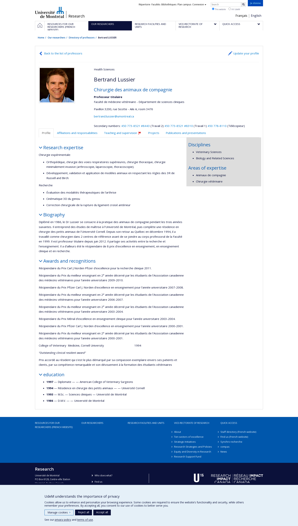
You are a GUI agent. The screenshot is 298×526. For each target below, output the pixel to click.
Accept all (102, 512)
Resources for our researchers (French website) (54, 425)
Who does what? (103, 475)
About (177, 432)
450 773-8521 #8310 (178, 126)
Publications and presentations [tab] (186, 133)
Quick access (228, 423)
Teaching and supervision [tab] (124, 134)
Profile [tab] (46, 133)
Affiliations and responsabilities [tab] (77, 133)
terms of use (85, 519)
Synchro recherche (231, 441)
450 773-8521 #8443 (135, 126)
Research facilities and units (146, 423)
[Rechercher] (243, 4)
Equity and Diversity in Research (192, 451)
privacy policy (63, 519)
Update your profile (246, 53)
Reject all (83, 512)
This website (219, 9)
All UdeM (234, 9)
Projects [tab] (153, 133)
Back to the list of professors (63, 53)
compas (225, 446)
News (223, 451)
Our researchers (56, 37)
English (256, 16)
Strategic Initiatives (185, 441)
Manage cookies (59, 512)
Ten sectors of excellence (189, 436)
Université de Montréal (49, 12)
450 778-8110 (217, 126)
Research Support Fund (187, 456)
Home (41, 37)
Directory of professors (82, 37)
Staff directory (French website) (238, 432)
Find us (98, 481)
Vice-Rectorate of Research (191, 423)
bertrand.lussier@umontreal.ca (114, 116)
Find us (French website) (234, 436)
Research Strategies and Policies (193, 446)
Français (241, 16)
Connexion (199, 4)
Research (76, 16)
